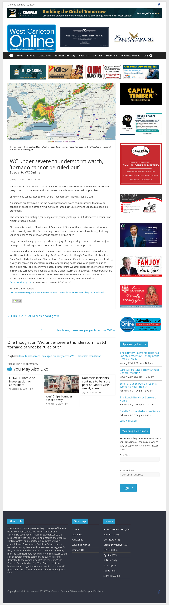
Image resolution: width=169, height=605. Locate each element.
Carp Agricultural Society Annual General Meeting (139, 371)
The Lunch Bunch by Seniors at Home (138, 399)
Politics (107, 560)
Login (147, 55)
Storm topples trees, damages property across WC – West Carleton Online (59, 355)
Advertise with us (130, 55)
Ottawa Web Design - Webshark (86, 591)
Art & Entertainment (113, 529)
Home (20, 55)
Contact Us (78, 549)
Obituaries (45, 55)
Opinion (107, 555)
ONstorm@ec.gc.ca (20, 282)
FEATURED (109, 549)
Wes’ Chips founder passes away (59, 398)
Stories (31, 55)
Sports (106, 570)
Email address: (127, 470)
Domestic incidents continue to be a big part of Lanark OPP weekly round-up (96, 383)
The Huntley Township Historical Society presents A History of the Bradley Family (139, 356)
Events (83, 55)
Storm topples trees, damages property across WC (78, 330)
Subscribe (111, 55)
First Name (125, 455)
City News (108, 539)
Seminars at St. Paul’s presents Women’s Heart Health (138, 385)
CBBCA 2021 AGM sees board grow (33, 316)
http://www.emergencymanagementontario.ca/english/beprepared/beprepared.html (57, 292)
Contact (97, 55)
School (107, 565)
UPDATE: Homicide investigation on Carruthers (22, 381)
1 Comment (35, 179)
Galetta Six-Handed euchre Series (140, 411)
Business (108, 534)
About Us (77, 534)
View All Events (128, 420)
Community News (112, 544)
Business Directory (65, 55)
